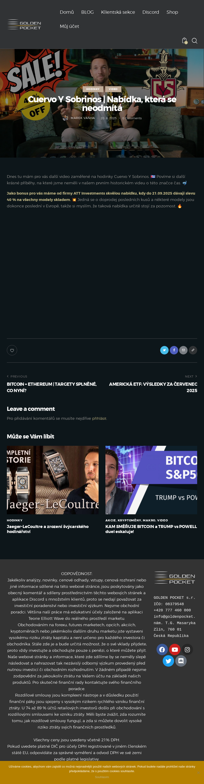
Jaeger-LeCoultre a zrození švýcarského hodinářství (50, 537)
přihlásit (100, 426)
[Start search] (194, 41)
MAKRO (149, 528)
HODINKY (93, 89)
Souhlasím (102, 777)
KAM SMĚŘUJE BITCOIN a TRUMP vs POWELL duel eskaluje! (144, 537)
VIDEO (113, 89)
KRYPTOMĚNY (129, 528)
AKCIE (110, 528)
